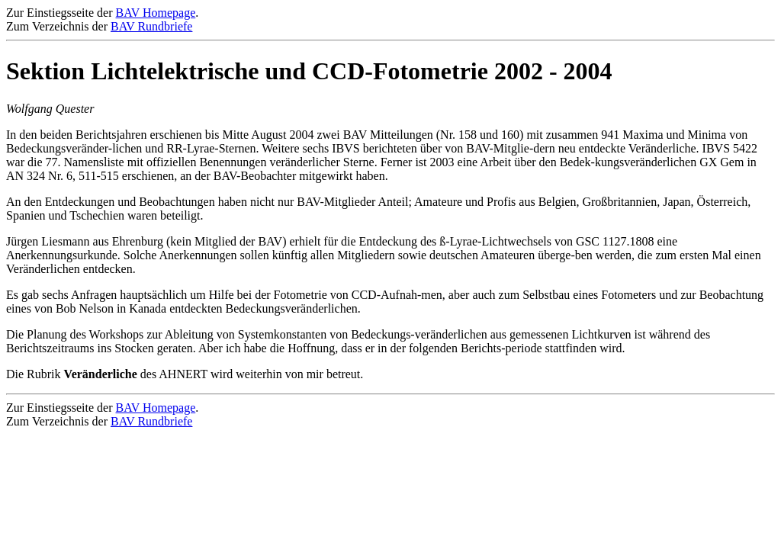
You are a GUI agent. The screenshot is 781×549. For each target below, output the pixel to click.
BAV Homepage (156, 12)
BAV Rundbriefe (151, 26)
